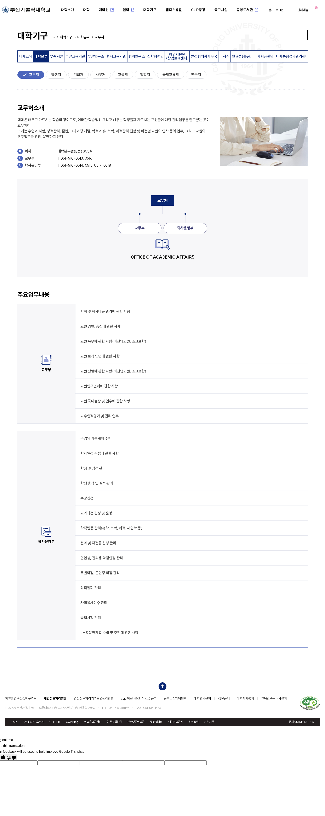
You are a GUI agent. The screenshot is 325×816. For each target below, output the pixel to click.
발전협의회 (156, 721)
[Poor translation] (11, 757)
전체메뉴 (302, 10)
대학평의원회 (202, 698)
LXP (14, 721)
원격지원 (209, 721)
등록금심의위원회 (175, 698)
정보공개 (224, 698)
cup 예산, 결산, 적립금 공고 (139, 698)
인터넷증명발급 (135, 721)
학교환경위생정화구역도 (20, 698)
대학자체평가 (245, 698)
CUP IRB (54, 721)
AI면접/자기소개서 (33, 721)
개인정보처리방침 (55, 698)
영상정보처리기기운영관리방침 (94, 698)
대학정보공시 (175, 721)
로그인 (280, 10)
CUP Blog (72, 721)
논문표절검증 (114, 721)
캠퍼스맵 (193, 721)
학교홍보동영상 (92, 721)
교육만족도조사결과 (274, 698)
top (161, 685)
